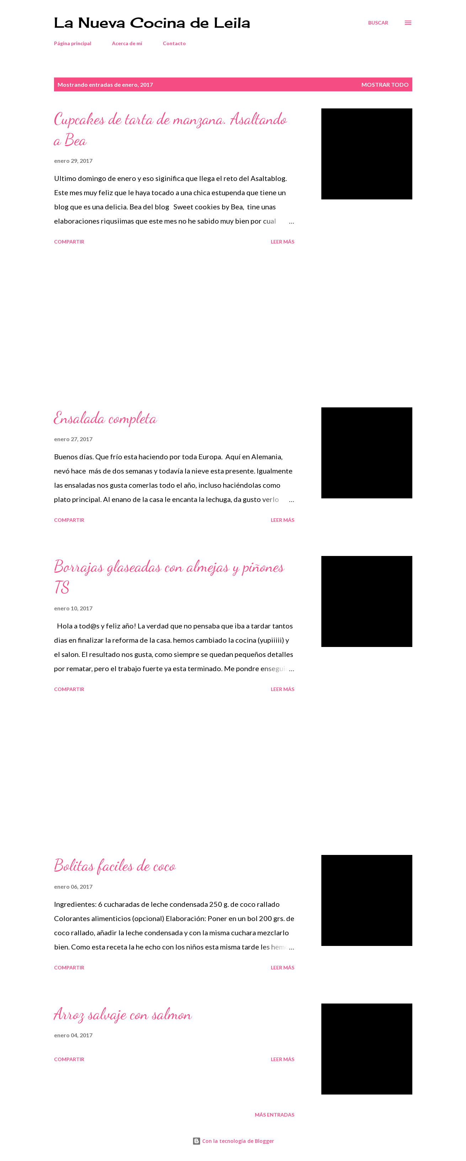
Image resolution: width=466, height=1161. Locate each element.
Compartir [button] (69, 242)
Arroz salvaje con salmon (123, 1014)
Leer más (282, 242)
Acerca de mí (127, 43)
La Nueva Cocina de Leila (152, 22)
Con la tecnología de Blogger (233, 1141)
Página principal (72, 43)
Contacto (174, 43)
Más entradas (274, 1115)
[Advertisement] (174, 327)
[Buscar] (378, 23)
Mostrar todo (385, 84)
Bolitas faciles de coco (115, 865)
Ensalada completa (105, 417)
